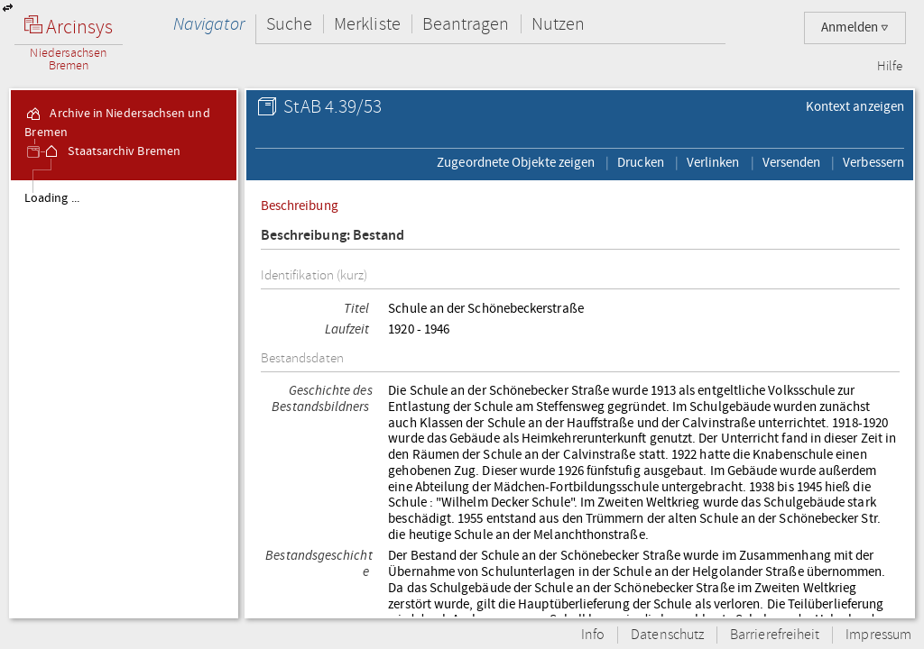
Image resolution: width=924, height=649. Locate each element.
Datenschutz (667, 635)
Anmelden (855, 27)
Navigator (209, 24)
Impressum (878, 635)
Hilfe (889, 67)
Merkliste (367, 24)
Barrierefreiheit (774, 635)
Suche (289, 24)
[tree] (123, 398)
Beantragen (466, 24)
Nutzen (558, 24)
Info (593, 635)
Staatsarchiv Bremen (111, 151)
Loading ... (51, 198)
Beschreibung (299, 206)
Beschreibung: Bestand (333, 235)
